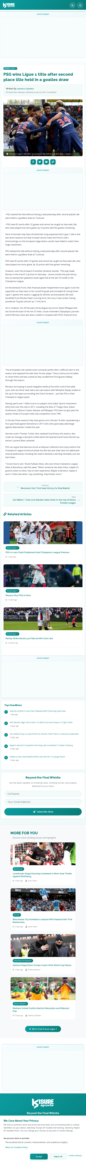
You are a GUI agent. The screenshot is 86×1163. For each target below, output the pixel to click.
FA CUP (16, 915)
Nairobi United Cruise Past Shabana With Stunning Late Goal (38, 711)
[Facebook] (33, 162)
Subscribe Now (43, 811)
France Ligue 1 (10, 68)
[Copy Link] (53, 162)
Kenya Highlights (20, 1004)
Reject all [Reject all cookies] (58, 1156)
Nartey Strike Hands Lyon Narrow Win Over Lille (29, 638)
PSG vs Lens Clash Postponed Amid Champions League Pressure (37, 552)
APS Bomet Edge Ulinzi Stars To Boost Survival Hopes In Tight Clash (41, 722)
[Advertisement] (44, 37)
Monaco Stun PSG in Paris (18, 595)
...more (75, 154)
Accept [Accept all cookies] (39, 1156)
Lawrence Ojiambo (25, 88)
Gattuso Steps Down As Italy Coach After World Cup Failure (42, 965)
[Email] (46, 162)
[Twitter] (39, 162)
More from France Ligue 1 (43, 1029)
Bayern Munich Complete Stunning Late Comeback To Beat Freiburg (41, 745)
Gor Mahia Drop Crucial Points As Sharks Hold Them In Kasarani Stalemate (44, 734)
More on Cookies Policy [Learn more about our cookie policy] (16, 1147)
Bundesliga (18, 869)
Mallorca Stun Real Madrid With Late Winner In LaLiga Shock (37, 756)
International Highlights (23, 960)
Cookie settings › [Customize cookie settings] (75, 1155)
